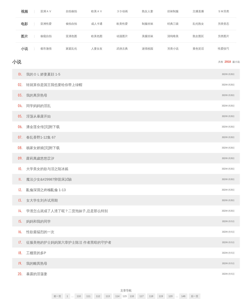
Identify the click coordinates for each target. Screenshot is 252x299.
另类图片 (223, 36)
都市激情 (46, 48)
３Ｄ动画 (122, 11)
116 (132, 296)
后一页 (194, 296)
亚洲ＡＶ (46, 11)
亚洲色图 (71, 36)
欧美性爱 (122, 23)
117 (141, 296)
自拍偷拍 (71, 11)
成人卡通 (96, 23)
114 (117, 296)
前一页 (57, 296)
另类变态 (223, 23)
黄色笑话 (198, 48)
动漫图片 (122, 36)
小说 (24, 49)
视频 (24, 11)
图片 (24, 36)
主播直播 (198, 11)
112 (98, 296)
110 (79, 296)
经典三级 (172, 23)
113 (108, 296)
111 (88, 296)
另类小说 (172, 48)
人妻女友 (96, 48)
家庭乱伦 (71, 48)
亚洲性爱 (46, 23)
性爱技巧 (223, 48)
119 (161, 296)
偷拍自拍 (71, 23)
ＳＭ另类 (223, 11)
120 (171, 296)
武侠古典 (122, 48)
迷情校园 (147, 48)
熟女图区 (198, 36)
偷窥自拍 (46, 36)
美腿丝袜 (147, 36)
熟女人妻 (147, 11)
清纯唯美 (172, 36)
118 (151, 296)
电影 (24, 24)
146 (183, 296)
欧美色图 (96, 36)
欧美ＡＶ (96, 11)
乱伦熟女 (198, 23)
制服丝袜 (147, 23)
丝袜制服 (172, 11)
